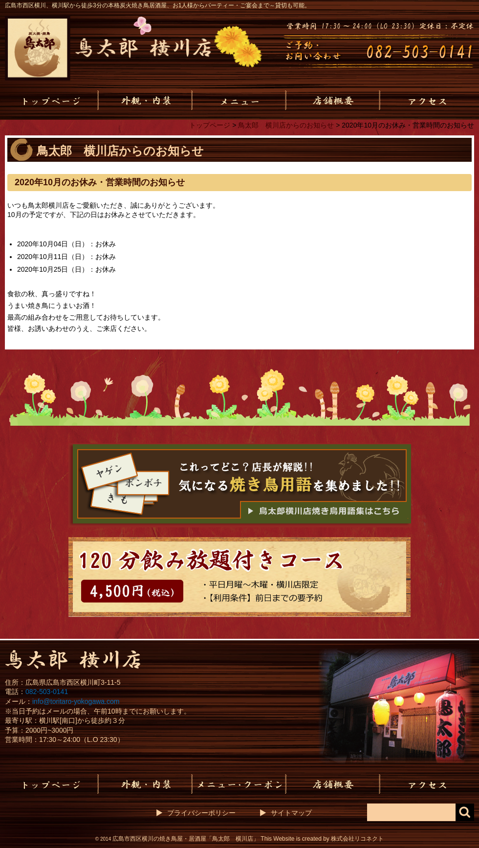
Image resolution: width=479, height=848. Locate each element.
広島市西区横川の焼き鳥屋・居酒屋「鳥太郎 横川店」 (185, 838)
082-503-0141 (46, 692)
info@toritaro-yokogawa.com (75, 701)
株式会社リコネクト (357, 838)
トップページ (209, 125)
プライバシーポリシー (201, 813)
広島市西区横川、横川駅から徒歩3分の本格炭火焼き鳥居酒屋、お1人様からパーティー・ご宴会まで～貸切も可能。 (157, 5)
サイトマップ (291, 813)
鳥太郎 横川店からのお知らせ (286, 125)
